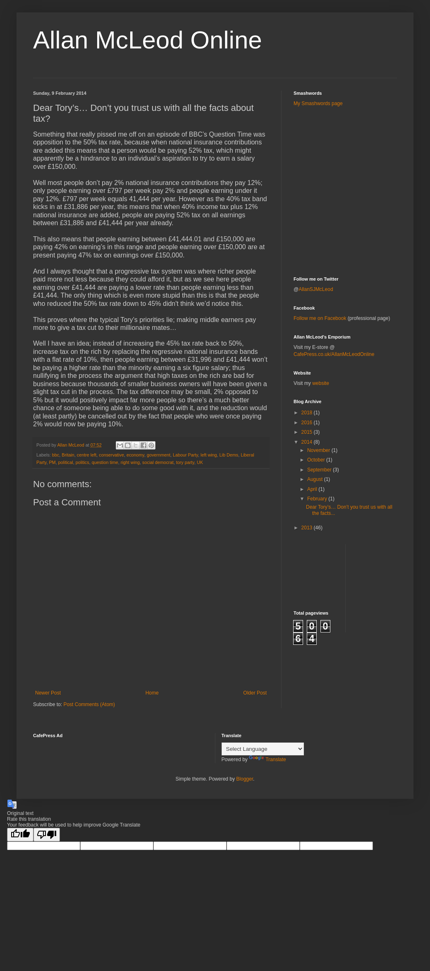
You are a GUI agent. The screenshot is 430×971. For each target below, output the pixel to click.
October (316, 460)
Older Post (255, 693)
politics (82, 462)
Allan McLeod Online (147, 40)
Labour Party (185, 454)
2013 (307, 528)
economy (135, 454)
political (65, 462)
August (315, 479)
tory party (185, 462)
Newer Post (48, 693)
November (319, 450)
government (158, 454)
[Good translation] (20, 834)
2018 (307, 413)
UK (200, 462)
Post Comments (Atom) (89, 704)
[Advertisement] (342, 132)
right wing (130, 462)
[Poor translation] (46, 834)
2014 (307, 442)
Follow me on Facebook (320, 318)
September (320, 470)
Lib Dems (229, 454)
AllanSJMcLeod (316, 289)
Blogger (244, 779)
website (320, 383)
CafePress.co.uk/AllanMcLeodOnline (334, 354)
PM (52, 462)
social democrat (158, 462)
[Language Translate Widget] (263, 749)
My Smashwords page (318, 103)
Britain (68, 454)
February (317, 499)
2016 (307, 422)
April (312, 489)
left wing (209, 454)
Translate (267, 759)
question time (105, 462)
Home (152, 693)
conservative (111, 454)
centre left (86, 454)
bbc (55, 454)
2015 (307, 432)
